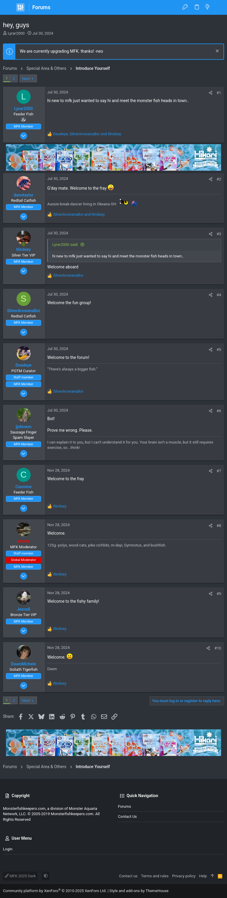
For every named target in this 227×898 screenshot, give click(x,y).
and (79, 214)
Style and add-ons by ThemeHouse (138, 891)
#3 (219, 234)
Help (203, 876)
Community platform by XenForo (54, 891)
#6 (219, 411)
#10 (217, 648)
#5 (219, 349)
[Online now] (23, 244)
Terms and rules (154, 876)
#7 (219, 471)
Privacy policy (183, 876)
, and (87, 134)
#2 (219, 179)
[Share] (211, 93)
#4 (219, 295)
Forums (124, 806)
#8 (219, 525)
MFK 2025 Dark (20, 876)
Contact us (127, 816)
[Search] (218, 7)
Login (7, 849)
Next (26, 78)
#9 (219, 593)
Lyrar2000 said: (65, 244)
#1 (219, 93)
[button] (9, 7)
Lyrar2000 (16, 33)
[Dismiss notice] (216, 52)
